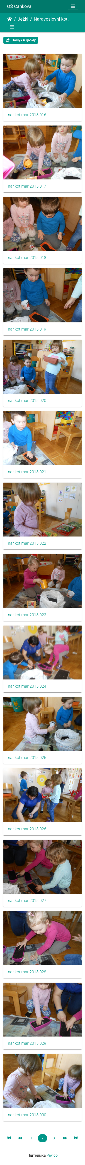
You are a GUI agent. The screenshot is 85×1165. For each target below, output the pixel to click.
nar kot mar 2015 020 (27, 400)
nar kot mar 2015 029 (27, 1043)
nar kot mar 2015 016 (27, 115)
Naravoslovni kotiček (52, 19)
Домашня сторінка (9, 19)
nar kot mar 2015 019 (27, 329)
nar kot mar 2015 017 (27, 186)
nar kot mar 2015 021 (27, 472)
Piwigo (52, 1155)
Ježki (23, 19)
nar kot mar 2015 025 (27, 757)
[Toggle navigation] (73, 6)
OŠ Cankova (19, 6)
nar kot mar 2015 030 (27, 1115)
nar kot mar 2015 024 (27, 686)
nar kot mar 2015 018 (27, 257)
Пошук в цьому (21, 40)
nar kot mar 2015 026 (27, 829)
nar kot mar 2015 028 (27, 972)
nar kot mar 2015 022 (27, 543)
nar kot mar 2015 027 (27, 900)
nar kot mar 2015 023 (27, 615)
